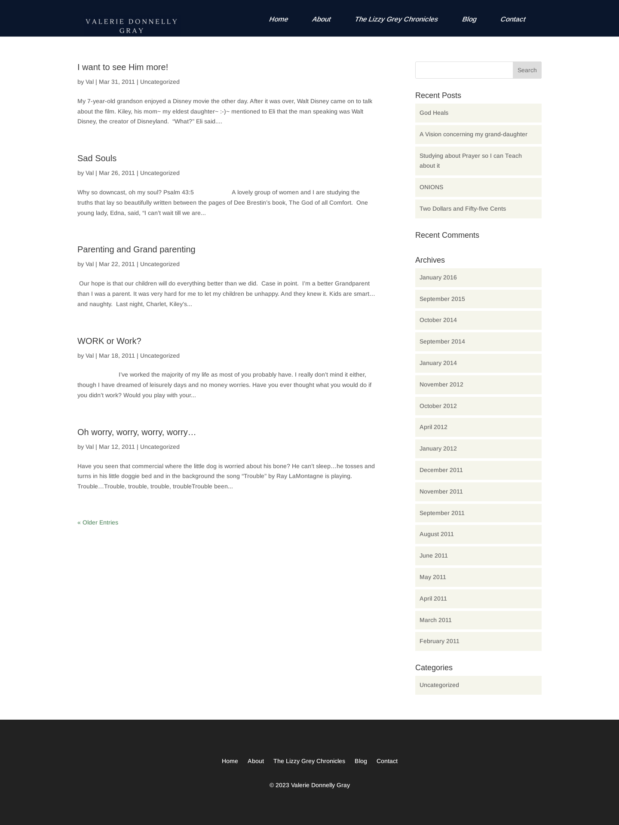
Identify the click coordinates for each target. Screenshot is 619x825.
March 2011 (436, 619)
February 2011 (440, 641)
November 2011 (441, 491)
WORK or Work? (109, 341)
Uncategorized (160, 81)
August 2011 (437, 534)
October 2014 (438, 319)
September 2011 (442, 512)
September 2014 (442, 341)
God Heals (434, 112)
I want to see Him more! (122, 67)
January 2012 (438, 448)
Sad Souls (96, 158)
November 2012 (441, 384)
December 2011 (441, 469)
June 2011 (434, 555)
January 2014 (438, 362)
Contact (513, 19)
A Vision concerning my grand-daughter (473, 134)
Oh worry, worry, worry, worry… (136, 432)
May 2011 (433, 577)
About (321, 19)
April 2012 (433, 426)
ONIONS (431, 187)
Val (90, 81)
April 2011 (433, 598)
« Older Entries (97, 522)
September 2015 (442, 298)
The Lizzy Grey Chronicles (397, 19)
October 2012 (438, 405)
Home (279, 19)
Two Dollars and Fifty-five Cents (463, 208)
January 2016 (438, 277)
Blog (469, 19)
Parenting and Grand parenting (136, 249)
